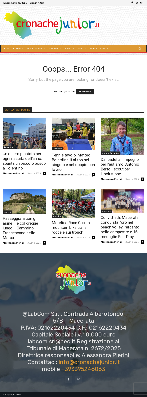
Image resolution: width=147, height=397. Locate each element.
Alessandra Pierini (13, 173)
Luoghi (7, 212)
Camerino (57, 148)
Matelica (57, 216)
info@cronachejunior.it (89, 362)
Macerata (106, 211)
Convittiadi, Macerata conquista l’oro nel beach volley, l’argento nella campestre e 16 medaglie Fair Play (120, 227)
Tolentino (9, 147)
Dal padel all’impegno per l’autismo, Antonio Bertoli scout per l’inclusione (120, 166)
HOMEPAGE (85, 91)
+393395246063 (83, 369)
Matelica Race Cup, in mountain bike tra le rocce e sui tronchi (71, 227)
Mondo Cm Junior (110, 153)
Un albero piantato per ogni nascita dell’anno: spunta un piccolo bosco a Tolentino (24, 160)
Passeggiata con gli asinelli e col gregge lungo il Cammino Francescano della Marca (20, 228)
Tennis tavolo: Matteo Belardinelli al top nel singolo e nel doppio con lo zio (73, 162)
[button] (140, 48)
